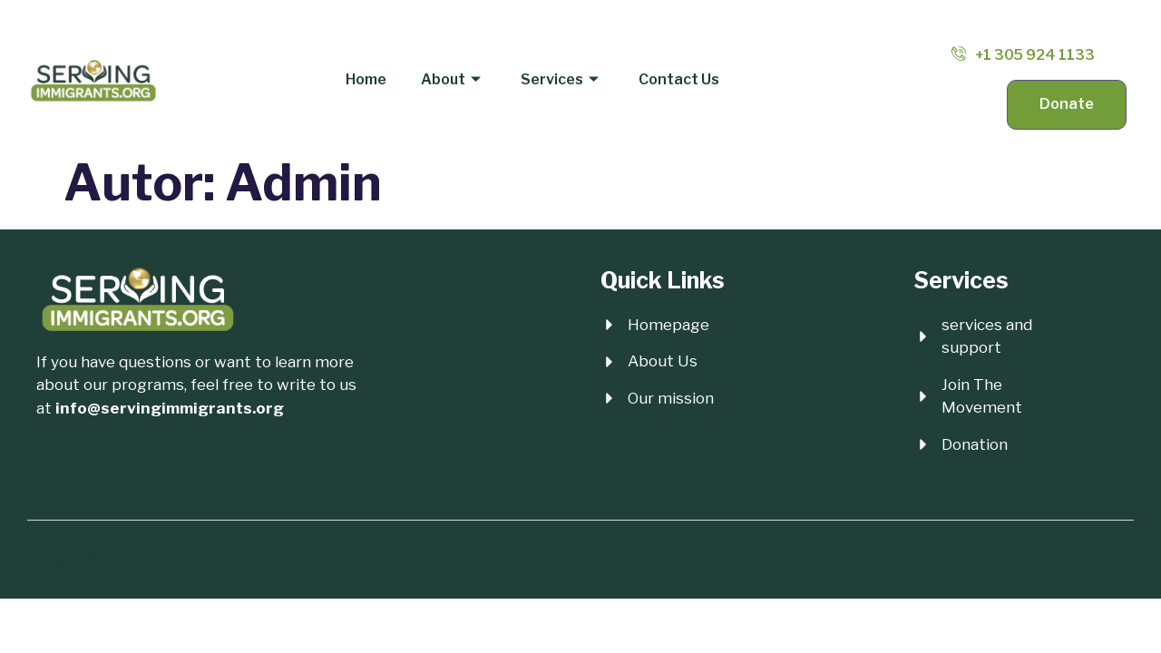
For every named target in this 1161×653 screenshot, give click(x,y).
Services (559, 79)
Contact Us (676, 78)
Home (368, 78)
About (452, 79)
